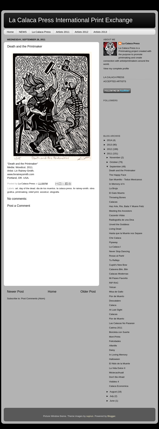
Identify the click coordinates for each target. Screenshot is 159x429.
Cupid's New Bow (118, 265)
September (116, 166)
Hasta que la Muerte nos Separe (125, 233)
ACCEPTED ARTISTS (114, 81)
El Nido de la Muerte (119, 363)
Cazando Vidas (117, 215)
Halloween (114, 359)
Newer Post (15, 291)
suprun (89, 416)
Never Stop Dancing (119, 251)
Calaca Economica (118, 386)
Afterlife (113, 345)
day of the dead (27, 188)
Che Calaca (115, 238)
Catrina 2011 (115, 327)
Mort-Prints (114, 336)
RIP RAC (113, 283)
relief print (34, 192)
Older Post (88, 291)
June (112, 400)
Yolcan (112, 287)
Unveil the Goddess (119, 224)
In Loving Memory (118, 354)
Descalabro (115, 300)
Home (10, 31)
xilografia (54, 192)
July (112, 396)
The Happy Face (117, 175)
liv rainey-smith (80, 188)
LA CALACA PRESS (113, 77)
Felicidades (115, 341)
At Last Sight (115, 309)
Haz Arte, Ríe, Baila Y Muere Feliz (126, 206)
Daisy (112, 350)
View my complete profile (116, 68)
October (114, 162)
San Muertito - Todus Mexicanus (125, 179)
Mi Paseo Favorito (118, 278)
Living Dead (115, 229)
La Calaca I (115, 246)
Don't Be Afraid (116, 377)
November (115, 157)
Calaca (112, 305)
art (16, 188)
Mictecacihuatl (116, 372)
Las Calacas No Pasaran (121, 323)
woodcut (44, 192)
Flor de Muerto (116, 296)
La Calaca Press (41, 31)
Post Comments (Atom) (33, 298)
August (114, 391)
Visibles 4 (114, 381)
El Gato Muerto (117, 193)
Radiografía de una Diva (121, 220)
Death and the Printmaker (122, 170)
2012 (110, 149)
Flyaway (113, 242)
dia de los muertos (45, 188)
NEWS (23, 31)
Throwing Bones (117, 197)
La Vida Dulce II (117, 368)
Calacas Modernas (118, 273)
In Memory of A (117, 184)
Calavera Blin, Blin (118, 269)
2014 (110, 140)
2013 (110, 144)
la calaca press (64, 188)
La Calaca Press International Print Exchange (71, 20)
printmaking (21, 192)
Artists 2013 (100, 31)
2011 (110, 153)
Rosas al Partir (116, 256)
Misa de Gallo (116, 291)
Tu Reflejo (114, 260)
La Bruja (113, 188)
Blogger (111, 416)
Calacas (113, 202)
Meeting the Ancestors (120, 211)
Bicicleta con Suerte (119, 332)
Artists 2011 (62, 31)
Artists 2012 (81, 31)
